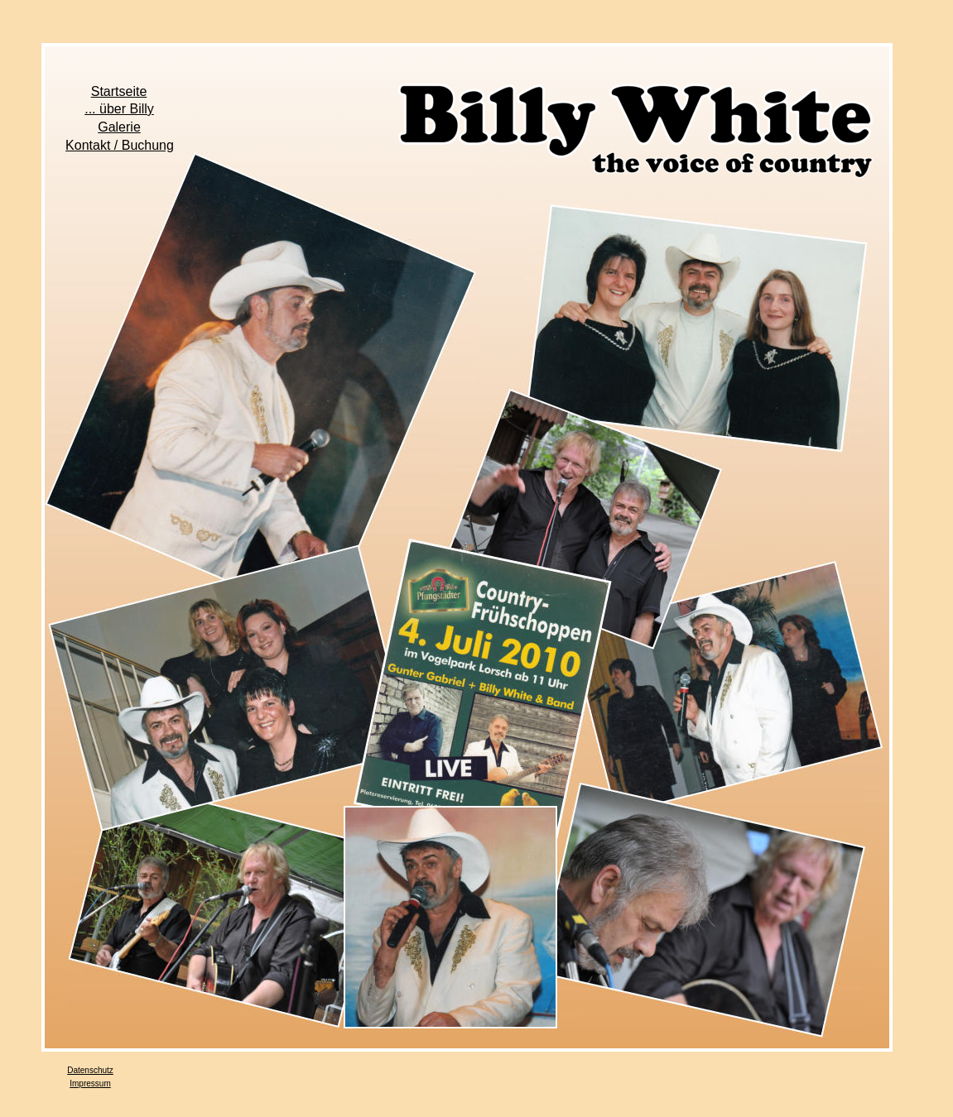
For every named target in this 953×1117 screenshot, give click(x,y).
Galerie (119, 127)
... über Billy (119, 109)
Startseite (119, 91)
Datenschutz (90, 1070)
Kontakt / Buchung (119, 145)
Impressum (90, 1083)
